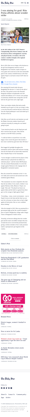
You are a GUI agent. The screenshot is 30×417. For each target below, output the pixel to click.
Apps (2, 397)
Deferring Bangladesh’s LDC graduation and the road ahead (15, 258)
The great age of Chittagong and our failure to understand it (13, 280)
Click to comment (15, 238)
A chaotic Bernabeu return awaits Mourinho (12, 348)
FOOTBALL (20, 20)
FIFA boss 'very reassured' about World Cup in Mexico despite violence (14, 357)
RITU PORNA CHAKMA (12, 233)
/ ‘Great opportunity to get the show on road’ (14, 339)
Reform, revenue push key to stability (14, 273)
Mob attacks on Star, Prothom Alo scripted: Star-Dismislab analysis (12, 250)
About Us (4, 394)
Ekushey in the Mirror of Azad (11, 266)
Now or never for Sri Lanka (10, 331)
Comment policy (21, 394)
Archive (8, 397)
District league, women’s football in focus (13, 323)
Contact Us (11, 394)
